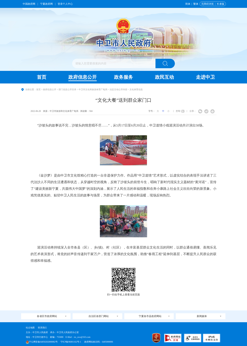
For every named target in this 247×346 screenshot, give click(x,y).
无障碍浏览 (207, 4)
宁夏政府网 (46, 4)
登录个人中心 (65, 4)
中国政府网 (29, 4)
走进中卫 (205, 77)
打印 (178, 111)
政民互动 (164, 77)
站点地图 (30, 327)
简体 (187, 4)
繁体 (195, 4)
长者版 (220, 4)
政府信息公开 (82, 77)
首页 (41, 77)
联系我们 (42, 327)
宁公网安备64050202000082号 (42, 342)
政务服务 (123, 77)
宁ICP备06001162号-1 (71, 342)
